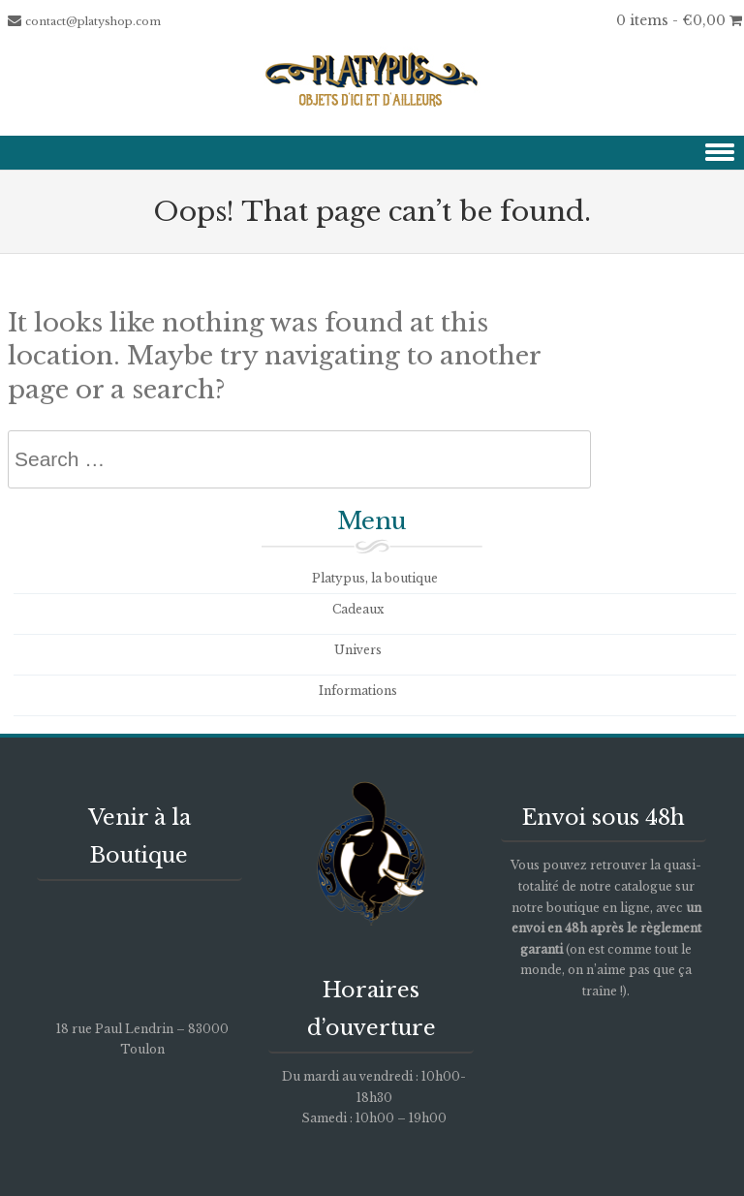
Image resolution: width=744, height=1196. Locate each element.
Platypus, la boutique (375, 578)
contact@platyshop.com (93, 21)
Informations (358, 690)
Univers (358, 650)
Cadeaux (358, 609)
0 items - (679, 20)
